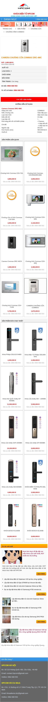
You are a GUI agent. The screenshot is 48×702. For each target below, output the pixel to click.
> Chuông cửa (34, 29)
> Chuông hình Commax (13, 32)
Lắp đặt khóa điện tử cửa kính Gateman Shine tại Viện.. (23, 586)
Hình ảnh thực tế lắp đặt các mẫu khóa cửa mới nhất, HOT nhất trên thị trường (33, 554)
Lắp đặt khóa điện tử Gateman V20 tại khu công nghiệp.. (23, 579)
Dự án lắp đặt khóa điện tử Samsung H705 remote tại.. (23, 589)
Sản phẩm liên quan (10, 140)
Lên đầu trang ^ (7, 659)
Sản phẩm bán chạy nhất (12, 321)
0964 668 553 (9, 86)
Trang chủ (7, 29)
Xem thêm (41, 574)
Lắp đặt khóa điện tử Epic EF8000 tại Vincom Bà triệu (22, 583)
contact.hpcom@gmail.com (17, 673)
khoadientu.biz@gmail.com (17, 693)
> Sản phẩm (19, 29)
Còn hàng (10, 81)
